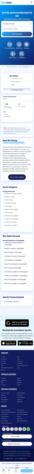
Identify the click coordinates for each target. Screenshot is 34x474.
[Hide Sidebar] (31, 2)
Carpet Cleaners (21, 397)
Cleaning (26, 48)
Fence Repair (8, 206)
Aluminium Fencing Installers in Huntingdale (14, 244)
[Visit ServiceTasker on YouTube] (24, 429)
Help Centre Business (22, 421)
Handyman (21, 57)
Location (3, 378)
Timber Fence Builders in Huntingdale (16, 276)
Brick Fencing (9, 200)
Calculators (20, 363)
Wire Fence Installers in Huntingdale (15, 283)
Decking (3, 395)
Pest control (13, 57)
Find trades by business (7, 367)
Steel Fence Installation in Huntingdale (16, 272)
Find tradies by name (22, 365)
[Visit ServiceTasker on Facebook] (4, 429)
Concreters (3, 401)
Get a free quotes (17, 177)
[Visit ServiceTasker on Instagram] (16, 429)
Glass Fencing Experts (11, 209)
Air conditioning (10, 48)
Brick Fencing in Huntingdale (13, 252)
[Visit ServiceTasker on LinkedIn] (20, 429)
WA (20, 67)
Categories (3, 363)
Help (2, 365)
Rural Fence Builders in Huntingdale (15, 279)
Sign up (3, 370)
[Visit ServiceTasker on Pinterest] (8, 429)
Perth (2, 382)
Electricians (20, 401)
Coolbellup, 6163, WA (12, 301)
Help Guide (19, 418)
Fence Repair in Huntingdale (13, 260)
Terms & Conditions (6, 410)
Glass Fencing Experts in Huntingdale (16, 264)
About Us (3, 357)
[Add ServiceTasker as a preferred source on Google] (17, 323)
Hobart (18, 384)
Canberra (3, 384)
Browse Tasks (4, 421)
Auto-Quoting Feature (22, 412)
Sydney (19, 378)
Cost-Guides (4, 359)
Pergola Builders (21, 393)
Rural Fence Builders (11, 222)
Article (18, 359)
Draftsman (19, 395)
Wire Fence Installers (11, 225)
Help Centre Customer (6, 423)
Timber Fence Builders (11, 219)
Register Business (16, 470)
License (19, 416)
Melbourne (3, 380)
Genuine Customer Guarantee (8, 412)
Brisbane (19, 380)
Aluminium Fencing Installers (13, 193)
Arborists (19, 48)
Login (18, 367)
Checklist (3, 361)
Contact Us (19, 361)
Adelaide (19, 382)
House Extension (5, 393)
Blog (18, 357)
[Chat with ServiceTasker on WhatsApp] (28, 429)
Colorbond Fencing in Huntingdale (15, 256)
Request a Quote (17, 90)
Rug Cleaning (4, 399)
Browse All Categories (22, 414)
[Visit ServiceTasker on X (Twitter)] (12, 429)
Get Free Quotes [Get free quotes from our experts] (17, 436)
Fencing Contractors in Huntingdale (13, 240)
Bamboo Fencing (10, 197)
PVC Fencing (8, 212)
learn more (13, 133)
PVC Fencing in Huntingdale (13, 268)
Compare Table (5, 416)
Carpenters (3, 397)
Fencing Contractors (12, 67)
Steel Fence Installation (12, 216)
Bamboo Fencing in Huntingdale (14, 248)
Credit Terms (4, 418)
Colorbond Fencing (10, 203)
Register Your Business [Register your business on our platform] (17, 444)
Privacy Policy (20, 410)
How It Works (4, 414)
